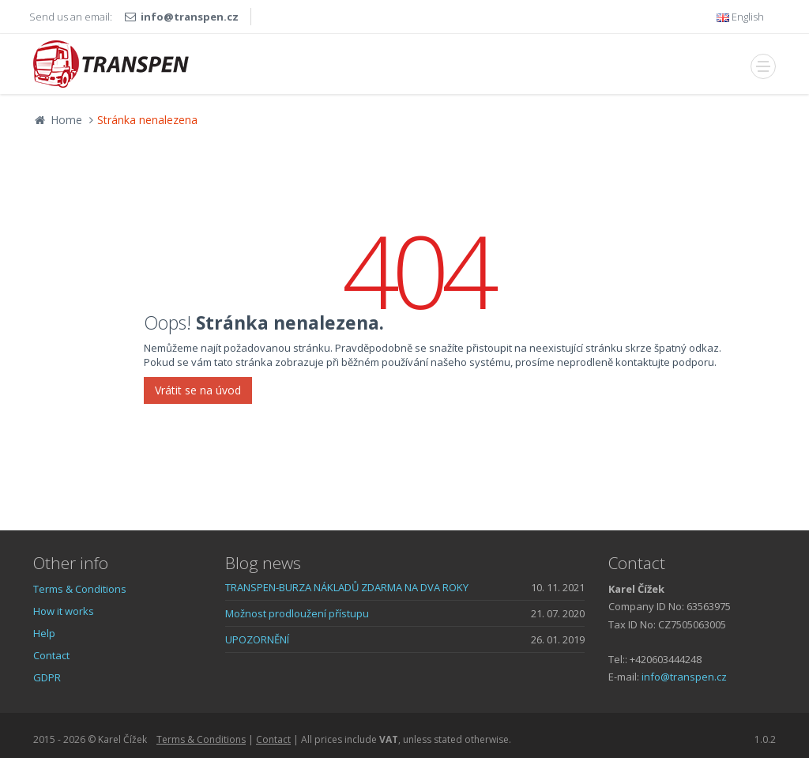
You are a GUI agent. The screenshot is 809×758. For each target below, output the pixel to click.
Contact (51, 655)
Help (44, 633)
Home (57, 119)
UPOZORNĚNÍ (257, 639)
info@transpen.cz (190, 16)
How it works (63, 611)
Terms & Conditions (79, 589)
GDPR (47, 677)
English (740, 16)
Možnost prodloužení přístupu (297, 613)
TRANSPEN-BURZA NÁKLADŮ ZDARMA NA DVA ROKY (346, 587)
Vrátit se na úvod (198, 390)
